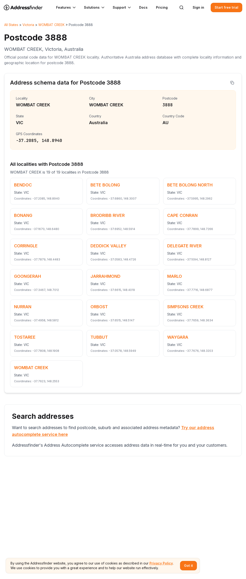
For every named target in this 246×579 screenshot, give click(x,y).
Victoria (28, 25)
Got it (188, 566)
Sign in (198, 7)
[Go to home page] (26, 7)
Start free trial (226, 7)
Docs (143, 7)
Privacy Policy (161, 563)
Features (66, 7)
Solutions (94, 7)
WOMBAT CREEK (51, 25)
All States (11, 25)
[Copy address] (232, 82)
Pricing (162, 7)
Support (122, 7)
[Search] (181, 7)
